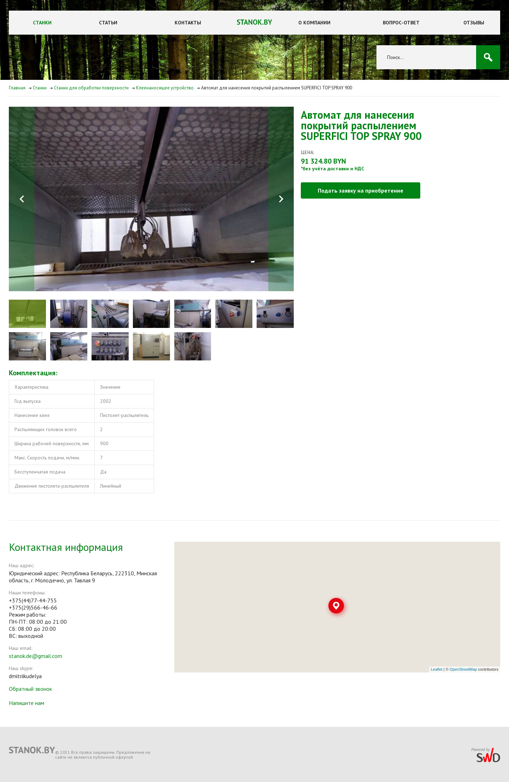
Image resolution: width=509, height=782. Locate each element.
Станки (42, 22)
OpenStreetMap (463, 669)
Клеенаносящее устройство (165, 88)
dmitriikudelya (25, 676)
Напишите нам (26, 703)
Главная (17, 88)
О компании (314, 22)
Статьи (108, 22)
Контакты (188, 22)
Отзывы (473, 22)
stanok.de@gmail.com (35, 655)
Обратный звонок (30, 689)
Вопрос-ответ (401, 22)
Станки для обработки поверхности (91, 88)
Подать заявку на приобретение (360, 190)
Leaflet (437, 669)
